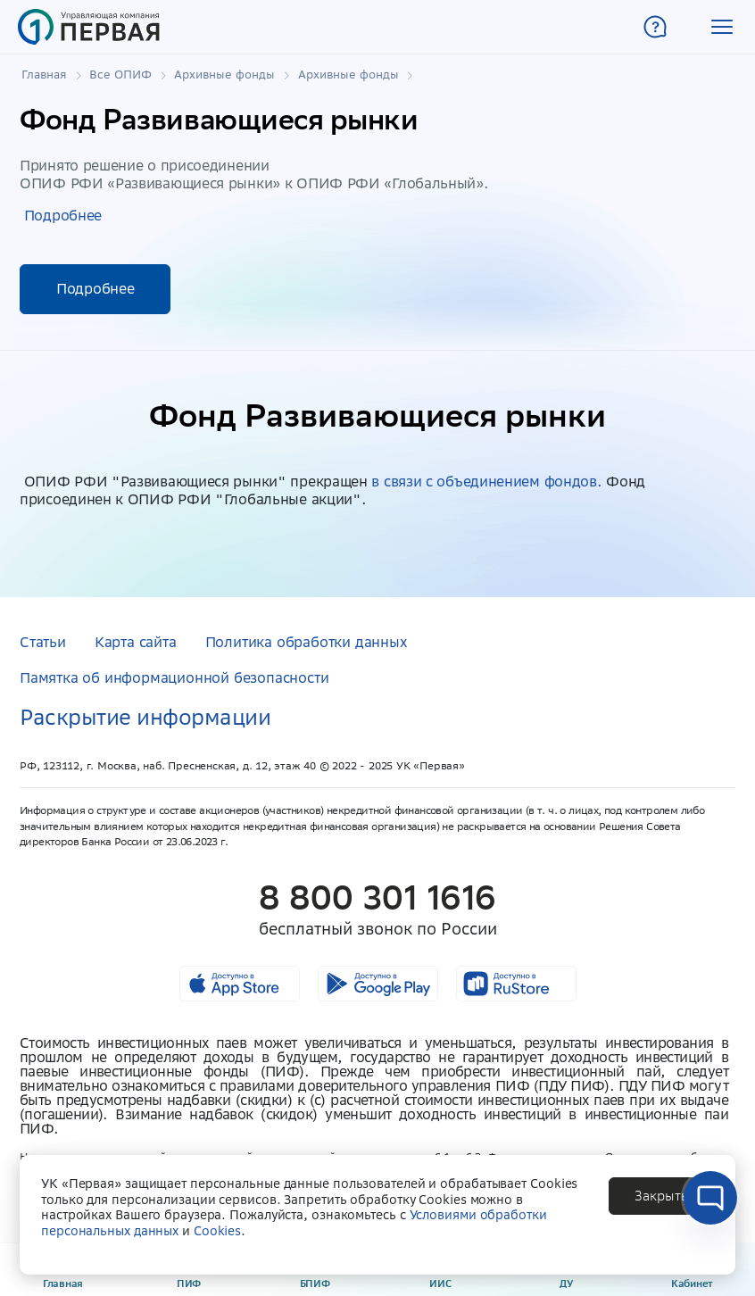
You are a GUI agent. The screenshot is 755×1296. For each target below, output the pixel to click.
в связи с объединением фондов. (486, 481)
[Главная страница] (89, 27)
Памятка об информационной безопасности (174, 677)
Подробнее (63, 215)
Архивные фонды (224, 75)
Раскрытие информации (145, 717)
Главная (44, 75)
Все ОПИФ (120, 75)
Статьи (43, 642)
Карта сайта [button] (136, 642)
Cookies (217, 1231)
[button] (722, 27)
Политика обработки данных (306, 642)
